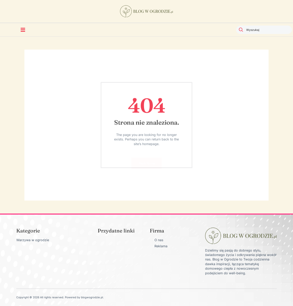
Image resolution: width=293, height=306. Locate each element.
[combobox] (264, 30)
